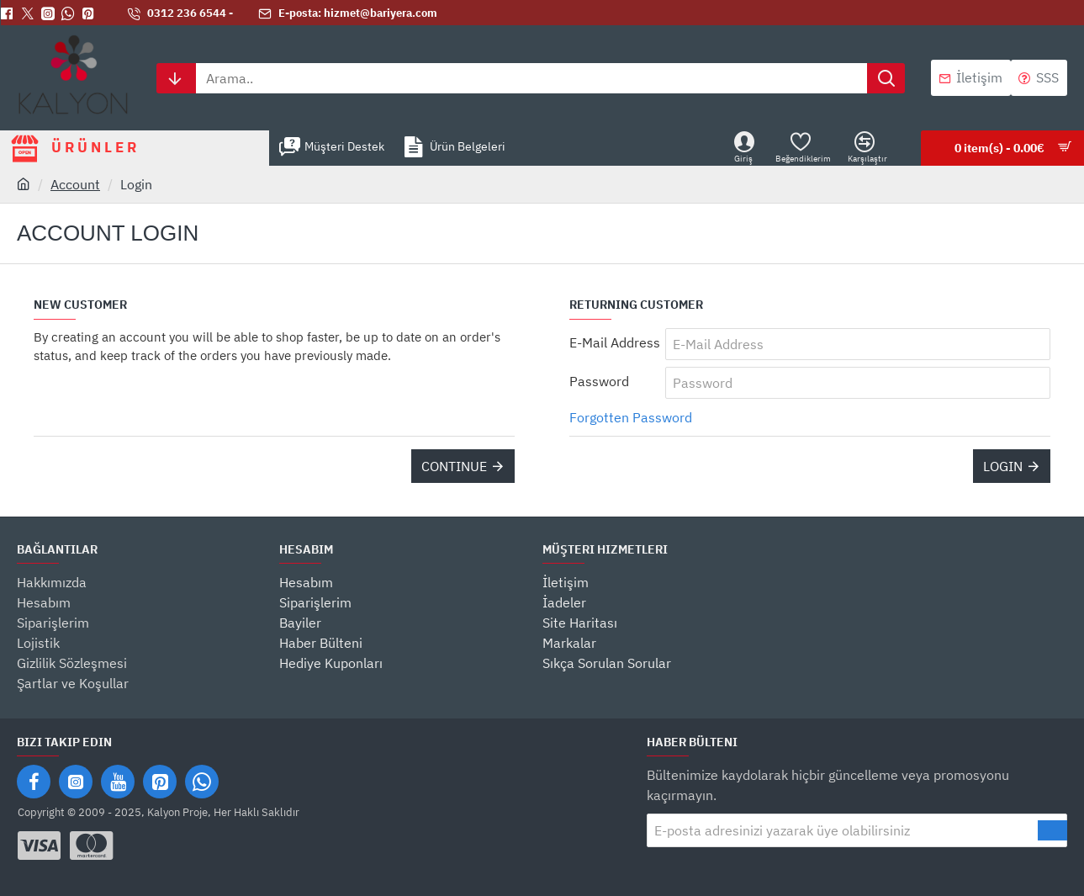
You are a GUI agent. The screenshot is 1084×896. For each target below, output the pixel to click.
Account (75, 184)
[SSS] (1039, 78)
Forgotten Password (630, 417)
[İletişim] (971, 78)
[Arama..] (886, 78)
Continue (454, 466)
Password (599, 381)
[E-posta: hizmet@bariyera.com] (347, 14)
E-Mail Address (614, 342)
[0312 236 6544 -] (180, 14)
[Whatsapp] (71, 13)
